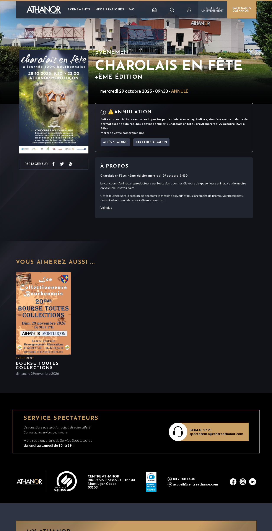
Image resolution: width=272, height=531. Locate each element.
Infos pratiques (109, 9)
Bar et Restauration (151, 142)
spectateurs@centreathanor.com (216, 433)
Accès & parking (115, 142)
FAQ (132, 9)
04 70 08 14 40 (184, 479)
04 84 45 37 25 (200, 430)
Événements (79, 9)
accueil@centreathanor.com (195, 484)
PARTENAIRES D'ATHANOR (242, 9)
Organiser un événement (212, 9)
